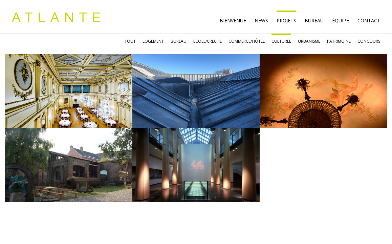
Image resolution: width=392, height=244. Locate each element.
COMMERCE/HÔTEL (246, 41)
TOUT (130, 41)
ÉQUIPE (340, 20)
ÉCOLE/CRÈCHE (207, 41)
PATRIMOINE (339, 41)
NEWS (261, 20)
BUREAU (179, 41)
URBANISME (309, 41)
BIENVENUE (233, 20)
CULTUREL (281, 41)
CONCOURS (368, 41)
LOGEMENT (153, 41)
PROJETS (286, 20)
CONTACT (368, 20)
